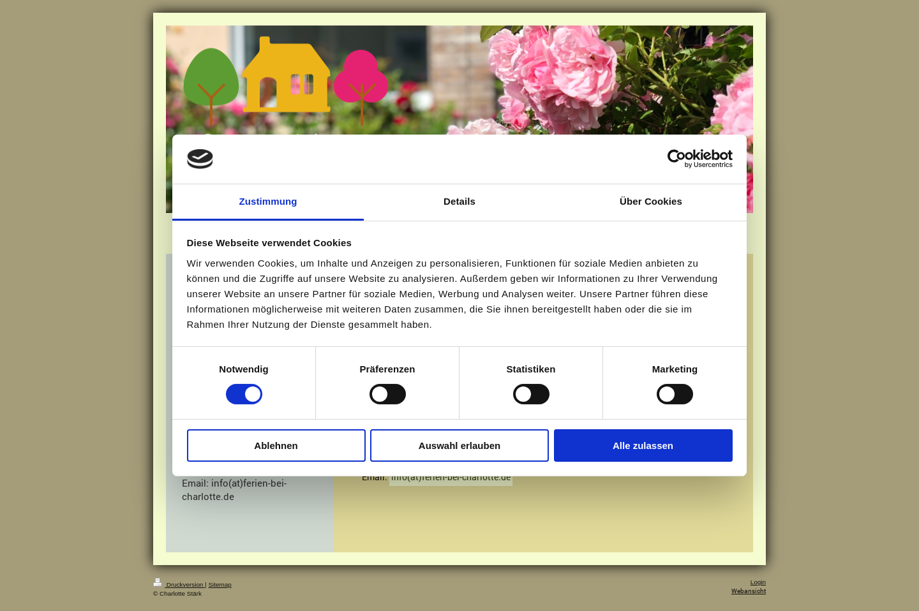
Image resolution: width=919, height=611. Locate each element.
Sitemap (219, 584)
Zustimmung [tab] (268, 201)
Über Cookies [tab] (651, 201)
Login (758, 581)
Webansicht (748, 591)
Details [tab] (459, 201)
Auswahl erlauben (459, 445)
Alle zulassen (643, 445)
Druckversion (179, 584)
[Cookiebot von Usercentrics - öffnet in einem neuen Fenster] (677, 158)
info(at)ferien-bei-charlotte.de (451, 477)
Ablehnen (275, 445)
